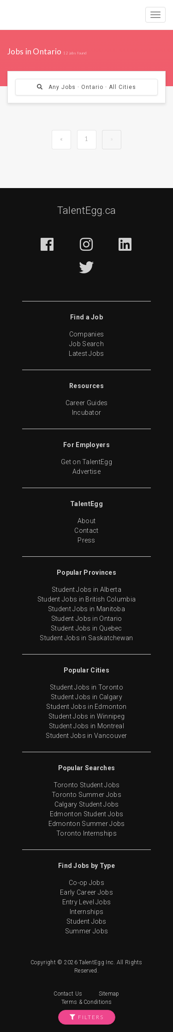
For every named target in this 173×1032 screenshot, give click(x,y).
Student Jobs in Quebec (86, 628)
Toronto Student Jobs (87, 785)
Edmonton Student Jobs (86, 814)
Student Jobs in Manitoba (86, 609)
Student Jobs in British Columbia (86, 599)
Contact (86, 530)
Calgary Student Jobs (86, 804)
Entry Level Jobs (86, 902)
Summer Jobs (86, 931)
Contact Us (68, 994)
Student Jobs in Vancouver (86, 735)
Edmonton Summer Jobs (86, 823)
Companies (86, 334)
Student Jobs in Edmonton (86, 706)
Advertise (86, 471)
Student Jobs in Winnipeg (86, 716)
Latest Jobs (86, 353)
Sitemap (109, 994)
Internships (86, 911)
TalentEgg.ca (86, 210)
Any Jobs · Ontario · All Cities (86, 87)
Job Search (86, 344)
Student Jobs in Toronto (86, 687)
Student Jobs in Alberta (86, 589)
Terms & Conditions (86, 1002)
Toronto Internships (86, 833)
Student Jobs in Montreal (86, 726)
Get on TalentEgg (86, 462)
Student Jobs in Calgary (86, 697)
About (87, 521)
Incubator (86, 412)
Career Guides (87, 403)
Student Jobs (86, 921)
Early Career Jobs (86, 892)
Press (86, 540)
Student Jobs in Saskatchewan (86, 638)
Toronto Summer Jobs (86, 794)
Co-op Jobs (86, 882)
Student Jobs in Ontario (86, 618)
